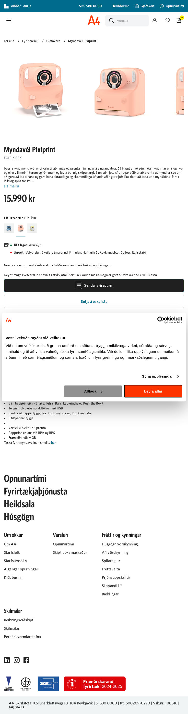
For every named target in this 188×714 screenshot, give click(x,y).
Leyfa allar (153, 391)
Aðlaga (93, 391)
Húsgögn (19, 517)
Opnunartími (25, 479)
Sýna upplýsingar (157, 376)
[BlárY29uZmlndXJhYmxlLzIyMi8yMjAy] (9, 228)
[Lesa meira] (94, 186)
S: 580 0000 (106, 703)
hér (53, 442)
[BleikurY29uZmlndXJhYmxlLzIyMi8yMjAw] (20, 228)
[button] (9, 20)
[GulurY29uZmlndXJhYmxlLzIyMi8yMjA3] (32, 228)
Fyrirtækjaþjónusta (35, 491)
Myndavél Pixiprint (82, 41)
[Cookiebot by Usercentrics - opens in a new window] (161, 320)
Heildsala (19, 504)
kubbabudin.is (17, 6)
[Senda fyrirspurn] (94, 285)
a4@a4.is (16, 707)
